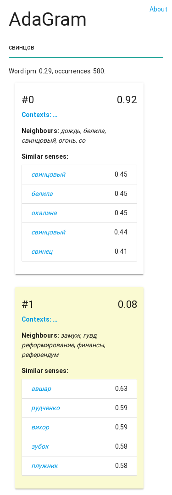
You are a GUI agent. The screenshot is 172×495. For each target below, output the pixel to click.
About (158, 9)
